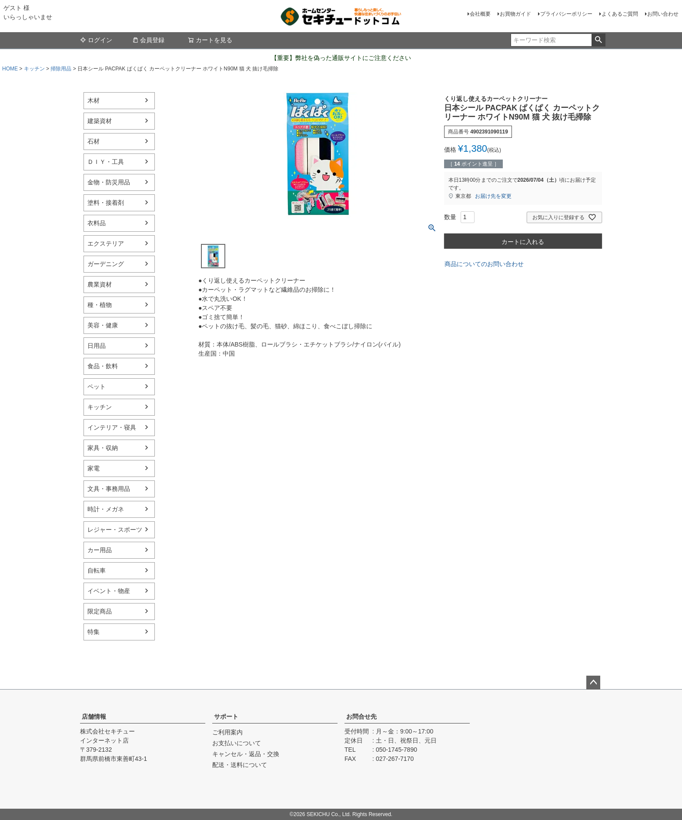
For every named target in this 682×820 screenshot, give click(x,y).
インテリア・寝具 (111, 427)
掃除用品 (60, 69)
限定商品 (99, 611)
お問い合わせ (663, 14)
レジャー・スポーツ (114, 529)
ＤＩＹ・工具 (105, 161)
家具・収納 (102, 447)
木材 (93, 100)
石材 (93, 141)
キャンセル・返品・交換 (245, 753)
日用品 (96, 345)
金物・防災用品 (108, 182)
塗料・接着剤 (105, 202)
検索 (598, 40)
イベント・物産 (108, 590)
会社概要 (480, 14)
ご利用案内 (227, 732)
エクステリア (105, 243)
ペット (96, 386)
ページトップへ (593, 683)
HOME (10, 69)
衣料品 (96, 223)
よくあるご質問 (620, 14)
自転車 (96, 570)
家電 (93, 468)
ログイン (96, 40)
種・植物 (99, 304)
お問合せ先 (361, 716)
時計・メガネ (105, 509)
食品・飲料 (102, 366)
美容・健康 (102, 325)
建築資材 (99, 120)
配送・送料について (239, 764)
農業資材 (99, 284)
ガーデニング (105, 263)
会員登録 (148, 40)
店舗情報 (94, 716)
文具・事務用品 (108, 488)
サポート (226, 716)
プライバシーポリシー (566, 14)
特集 (93, 631)
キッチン (34, 69)
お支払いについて (236, 743)
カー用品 (99, 550)
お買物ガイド (515, 14)
